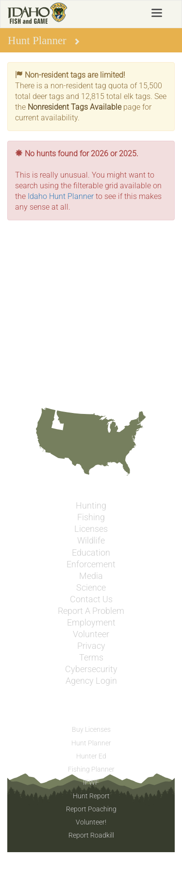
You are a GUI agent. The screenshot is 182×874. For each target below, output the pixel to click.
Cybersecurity (91, 669)
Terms (91, 657)
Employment (91, 622)
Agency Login (91, 681)
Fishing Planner (91, 769)
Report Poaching (91, 809)
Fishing (91, 517)
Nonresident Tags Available (74, 107)
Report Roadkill (91, 835)
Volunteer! (91, 822)
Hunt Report (91, 796)
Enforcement (91, 564)
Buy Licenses (91, 729)
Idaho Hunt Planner (61, 196)
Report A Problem (91, 611)
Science (91, 588)
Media (91, 576)
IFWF (91, 782)
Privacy (91, 646)
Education (91, 553)
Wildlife (91, 540)
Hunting (91, 506)
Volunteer (91, 634)
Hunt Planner (91, 743)
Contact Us (91, 599)
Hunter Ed (91, 756)
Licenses (91, 529)
